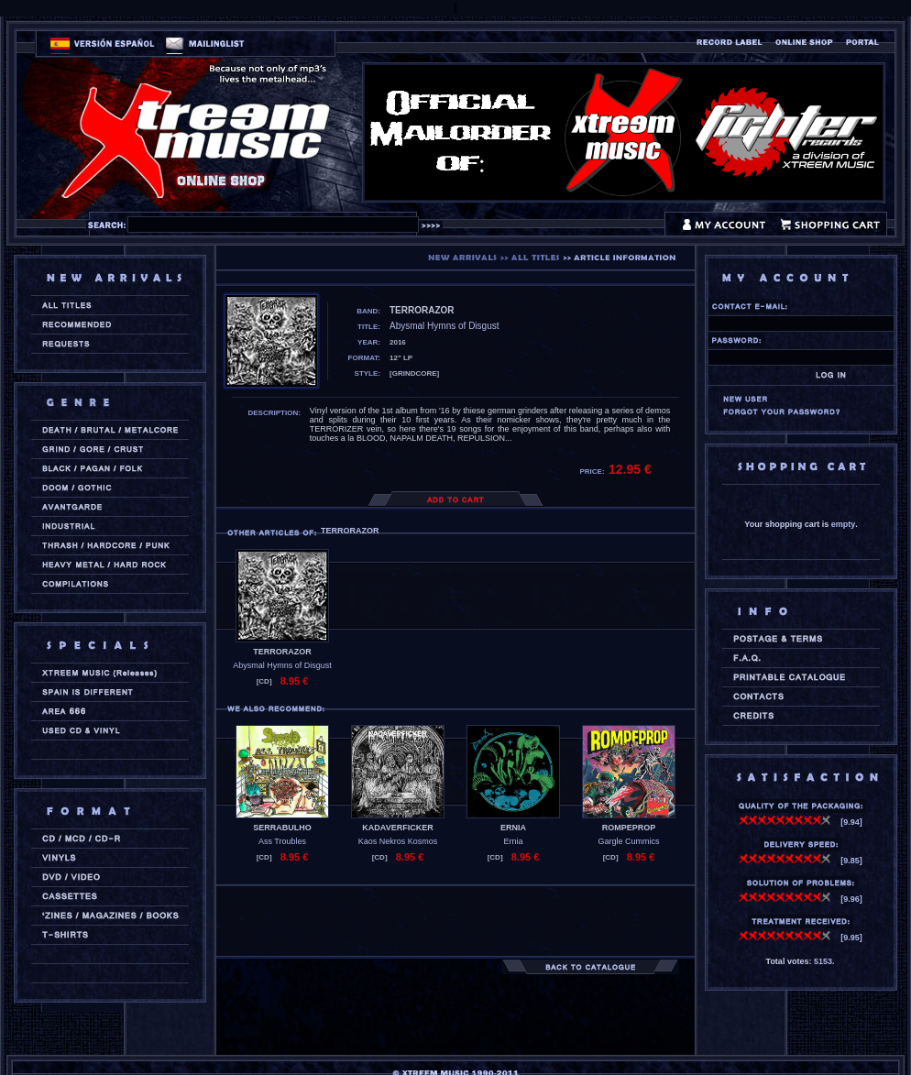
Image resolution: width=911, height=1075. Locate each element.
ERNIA (513, 827)
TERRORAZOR (282, 651)
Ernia (512, 841)
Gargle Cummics (628, 841)
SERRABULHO (282, 827)
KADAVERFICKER (397, 827)
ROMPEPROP (629, 827)
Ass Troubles (282, 841)
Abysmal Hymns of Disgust (282, 665)
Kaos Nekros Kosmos (398, 841)
